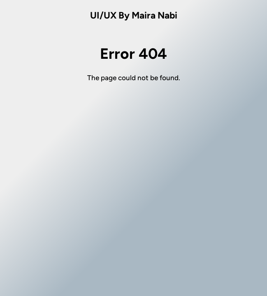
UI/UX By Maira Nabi (133, 15)
